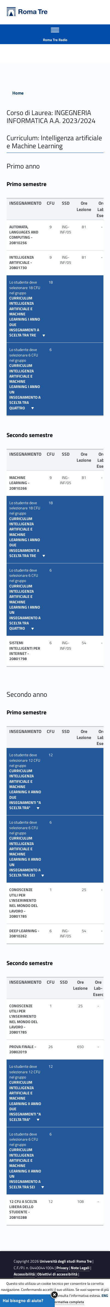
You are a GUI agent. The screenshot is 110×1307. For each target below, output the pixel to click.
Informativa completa (67, 1302)
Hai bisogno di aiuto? (23, 1300)
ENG (105, 1295)
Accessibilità (24, 1274)
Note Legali (80, 1268)
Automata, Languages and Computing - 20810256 (23, 235)
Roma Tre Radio (55, 39)
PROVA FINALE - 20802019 (22, 1049)
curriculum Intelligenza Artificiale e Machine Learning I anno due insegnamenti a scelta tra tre (24, 316)
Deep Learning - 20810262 (24, 933)
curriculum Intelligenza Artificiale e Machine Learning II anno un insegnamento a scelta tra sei (25, 856)
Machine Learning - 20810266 (19, 483)
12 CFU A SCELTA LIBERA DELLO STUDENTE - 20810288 (23, 1209)
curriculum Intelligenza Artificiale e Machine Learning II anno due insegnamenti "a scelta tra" (25, 789)
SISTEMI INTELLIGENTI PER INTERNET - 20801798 (24, 650)
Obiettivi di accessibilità (57, 1274)
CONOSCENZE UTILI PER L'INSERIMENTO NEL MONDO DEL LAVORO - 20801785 (23, 903)
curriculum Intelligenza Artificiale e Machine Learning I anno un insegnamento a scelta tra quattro (24, 387)
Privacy (62, 1268)
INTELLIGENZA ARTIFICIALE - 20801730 (21, 263)
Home (18, 93)
